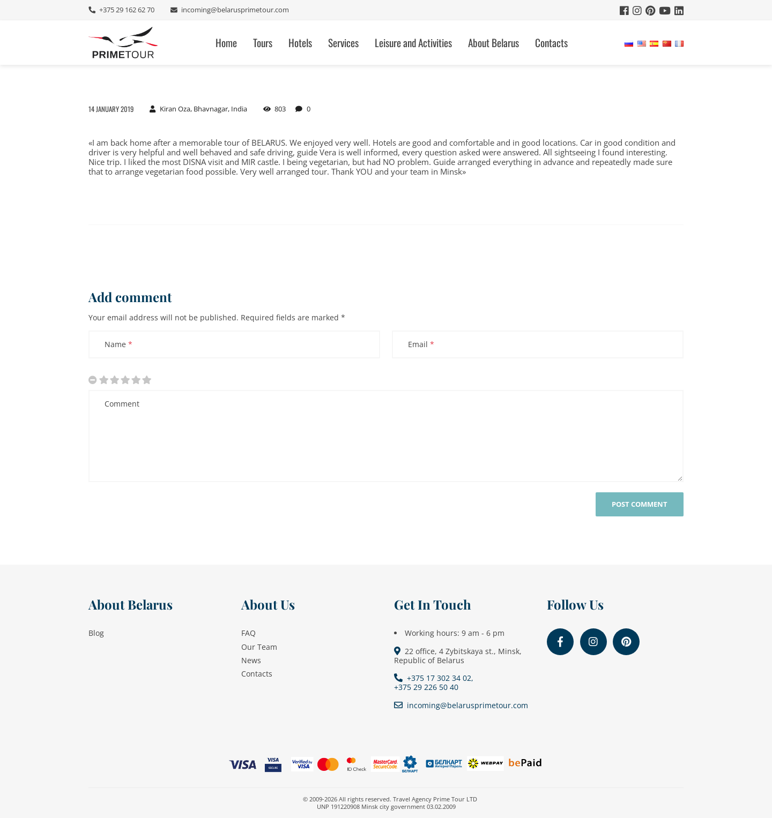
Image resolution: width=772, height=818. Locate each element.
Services (343, 42)
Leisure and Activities (413, 42)
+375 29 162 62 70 (126, 10)
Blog (96, 633)
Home (226, 42)
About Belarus (493, 42)
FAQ (248, 633)
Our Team (259, 647)
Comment (122, 403)
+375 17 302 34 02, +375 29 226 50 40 (433, 682)
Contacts (551, 42)
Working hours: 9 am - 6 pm (454, 633)
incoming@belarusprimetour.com (234, 10)
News (251, 660)
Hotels (300, 42)
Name (118, 344)
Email (421, 344)
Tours (262, 42)
